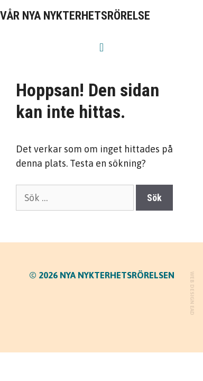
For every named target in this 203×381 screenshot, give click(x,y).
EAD (192, 310)
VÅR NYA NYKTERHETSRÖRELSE (75, 15)
